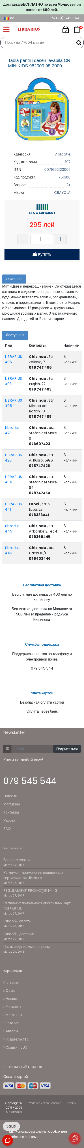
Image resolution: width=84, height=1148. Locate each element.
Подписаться (67, 749)
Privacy (71, 1103)
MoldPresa (14, 1112)
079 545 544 (29, 781)
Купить (42, 254)
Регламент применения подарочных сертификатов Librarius (33, 875)
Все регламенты (16, 859)
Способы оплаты (17, 921)
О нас (9, 990)
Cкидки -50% (15, 1047)
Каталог (11, 1023)
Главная (11, 982)
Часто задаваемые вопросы (26, 946)
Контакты (11, 812)
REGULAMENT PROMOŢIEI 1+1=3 (30, 890)
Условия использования (45, 1103)
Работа (9, 820)
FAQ (7, 828)
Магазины (11, 804)
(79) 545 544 (66, 18)
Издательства (15, 1039)
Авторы (10, 1031)
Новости (10, 796)
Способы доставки (18, 934)
